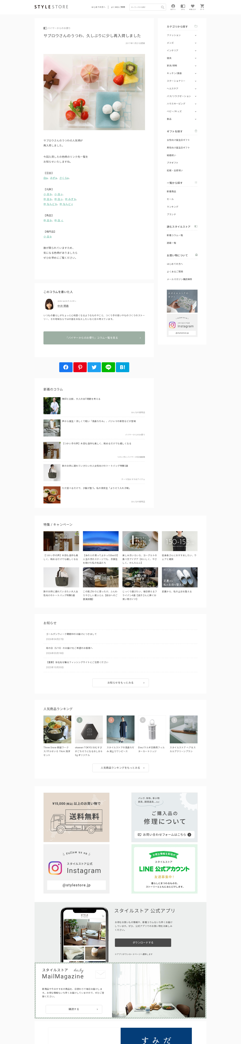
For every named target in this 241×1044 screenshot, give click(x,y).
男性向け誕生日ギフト (178, 147)
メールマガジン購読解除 (179, 279)
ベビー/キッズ (174, 111)
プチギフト (172, 163)
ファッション (174, 35)
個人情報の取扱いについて (81, 1031)
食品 (169, 119)
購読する (74, 939)
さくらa (64, 178)
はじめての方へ (99, 7)
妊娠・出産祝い (175, 170)
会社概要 (140, 1031)
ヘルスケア (172, 88)
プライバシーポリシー (55, 1031)
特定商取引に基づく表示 (123, 1031)
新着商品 (171, 191)
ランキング (172, 207)
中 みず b (70, 199)
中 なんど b (50, 204)
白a (45, 178)
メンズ (170, 43)
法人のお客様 (79, 1024)
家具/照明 (172, 65)
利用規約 (39, 1031)
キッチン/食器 (174, 73)
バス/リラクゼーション (179, 96)
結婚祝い (171, 155)
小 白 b (47, 194)
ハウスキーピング (176, 103)
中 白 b (47, 199)
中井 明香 (63, 305)
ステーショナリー (176, 81)
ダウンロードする (143, 872)
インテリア (172, 50)
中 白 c (58, 199)
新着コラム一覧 (175, 235)
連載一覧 (171, 243)
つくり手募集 (95, 1024)
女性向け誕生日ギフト (178, 140)
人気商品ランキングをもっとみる (120, 771)
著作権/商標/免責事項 (45, 1036)
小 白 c (58, 194)
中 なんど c (66, 204)
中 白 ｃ (59, 220)
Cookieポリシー (103, 1031)
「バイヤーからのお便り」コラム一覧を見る (94, 348)
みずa (53, 178)
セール (170, 199)
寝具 (169, 58)
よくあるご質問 (118, 7)
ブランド (171, 214)
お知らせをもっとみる (120, 686)
